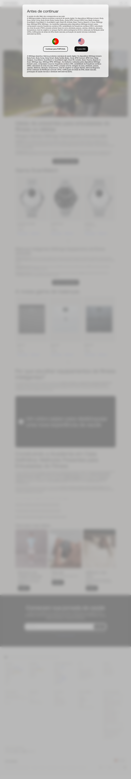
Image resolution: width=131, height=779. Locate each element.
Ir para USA (81, 49)
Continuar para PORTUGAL (56, 49)
